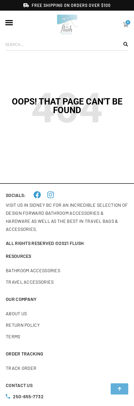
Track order (21, 368)
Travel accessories (30, 282)
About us (16, 313)
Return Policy (23, 325)
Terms (13, 336)
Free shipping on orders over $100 (71, 5)
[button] (9, 22)
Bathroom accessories (33, 270)
